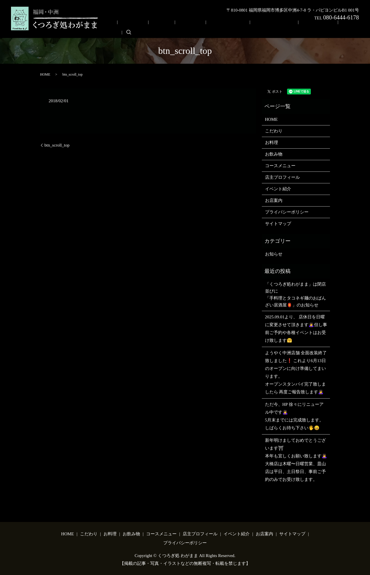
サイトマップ (278, 222)
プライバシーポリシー (287, 211)
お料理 (184, 27)
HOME (146, 27)
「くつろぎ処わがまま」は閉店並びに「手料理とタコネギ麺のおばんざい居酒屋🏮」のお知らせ (295, 293)
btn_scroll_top (57, 143)
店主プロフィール (266, 27)
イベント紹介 (299, 27)
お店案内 (324, 27)
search (341, 27)
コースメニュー (230, 27)
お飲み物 (203, 27)
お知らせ (273, 252)
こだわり (165, 27)
